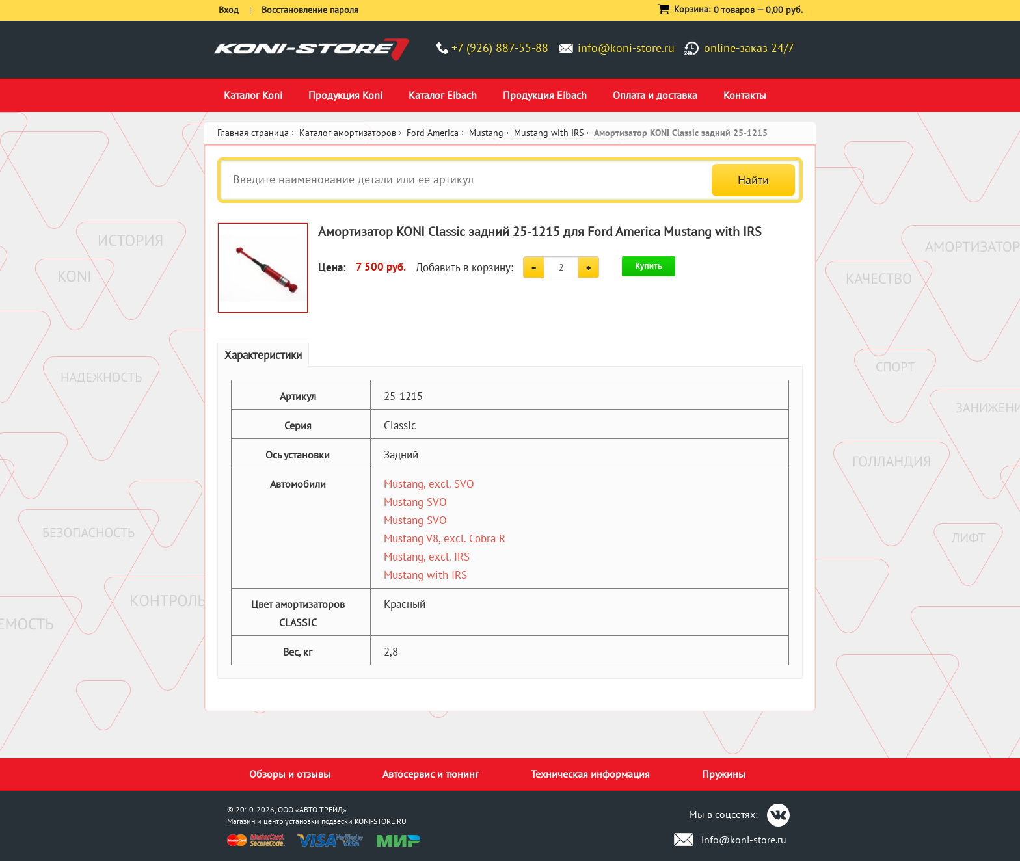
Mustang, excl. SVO (429, 484)
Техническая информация (590, 773)
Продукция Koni (345, 94)
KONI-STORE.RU (381, 821)
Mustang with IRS (425, 575)
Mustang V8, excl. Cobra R (444, 538)
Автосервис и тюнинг (430, 773)
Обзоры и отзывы (289, 773)
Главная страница (253, 133)
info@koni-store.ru (626, 47)
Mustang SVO (415, 502)
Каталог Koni (253, 94)
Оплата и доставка (655, 94)
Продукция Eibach (545, 94)
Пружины (723, 773)
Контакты (744, 94)
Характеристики (263, 355)
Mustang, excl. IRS (427, 557)
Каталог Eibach (443, 94)
